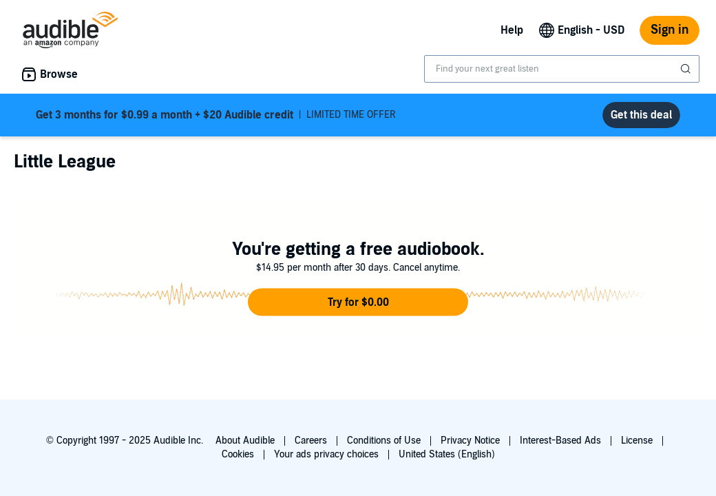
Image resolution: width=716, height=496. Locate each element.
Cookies (238, 454)
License (637, 440)
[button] (358, 302)
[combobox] (561, 69)
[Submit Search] (687, 69)
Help (512, 30)
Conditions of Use (384, 440)
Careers (311, 440)
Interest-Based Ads (560, 440)
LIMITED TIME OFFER (216, 115)
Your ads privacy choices (326, 454)
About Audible (245, 440)
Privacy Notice (470, 440)
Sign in (669, 30)
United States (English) (447, 454)
